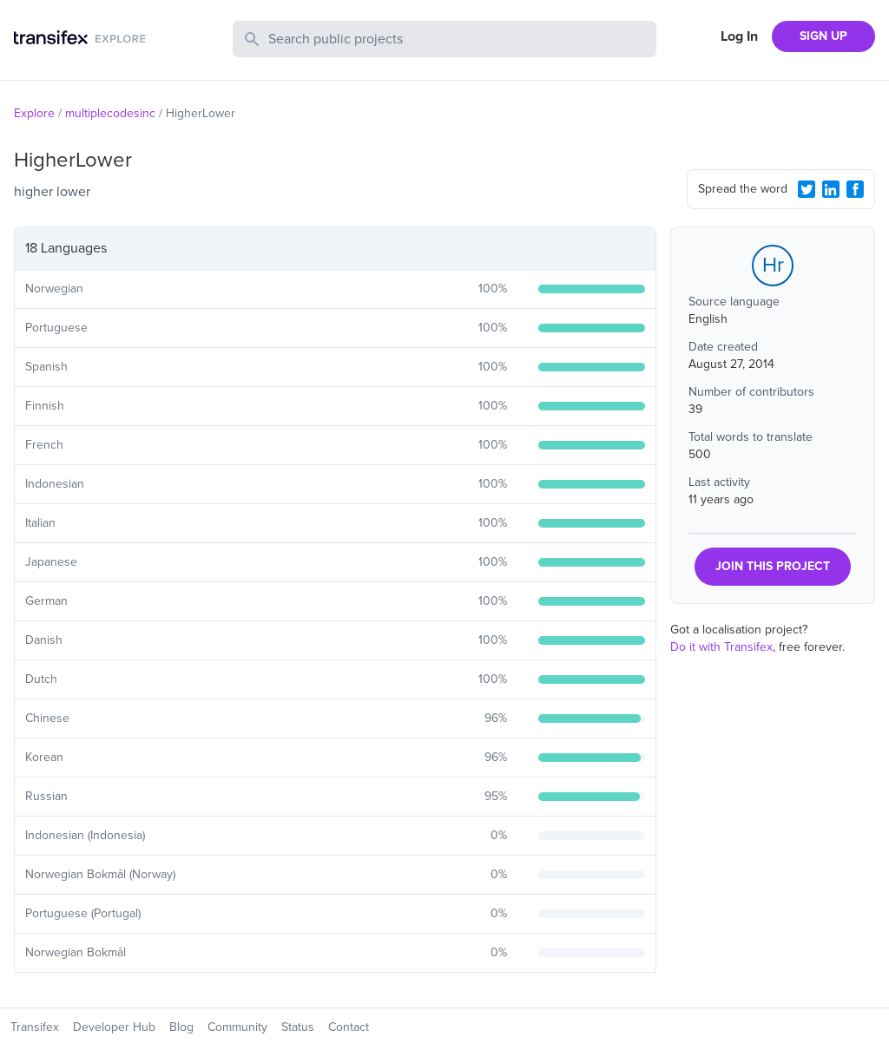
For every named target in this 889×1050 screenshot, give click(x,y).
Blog (181, 1027)
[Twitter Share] (806, 189)
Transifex (34, 1027)
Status (297, 1027)
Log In (739, 36)
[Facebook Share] (855, 189)
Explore (34, 113)
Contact (348, 1027)
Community (237, 1027)
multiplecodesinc (110, 113)
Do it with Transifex (721, 647)
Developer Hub (114, 1027)
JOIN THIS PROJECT (772, 566)
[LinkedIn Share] (831, 189)
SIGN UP (823, 36)
